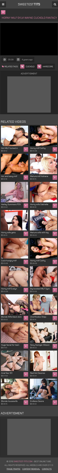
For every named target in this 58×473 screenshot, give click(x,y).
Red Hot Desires (37, 373)
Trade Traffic (13, 469)
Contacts (47, 469)
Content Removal (31, 469)
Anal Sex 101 (6, 373)
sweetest (29, 4)
